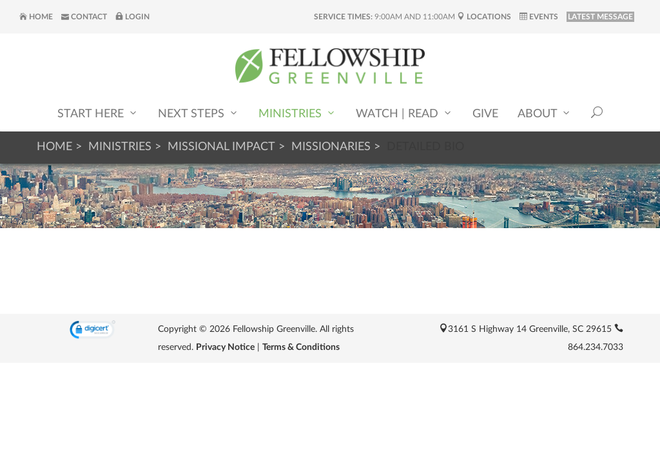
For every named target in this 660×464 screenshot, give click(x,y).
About (545, 113)
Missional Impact (221, 147)
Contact (84, 17)
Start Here (98, 113)
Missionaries (331, 147)
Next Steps (198, 113)
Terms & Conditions (301, 347)
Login (132, 17)
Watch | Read (404, 113)
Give (485, 114)
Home (36, 17)
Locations (484, 17)
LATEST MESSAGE (600, 17)
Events (538, 17)
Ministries (297, 113)
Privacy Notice (225, 347)
